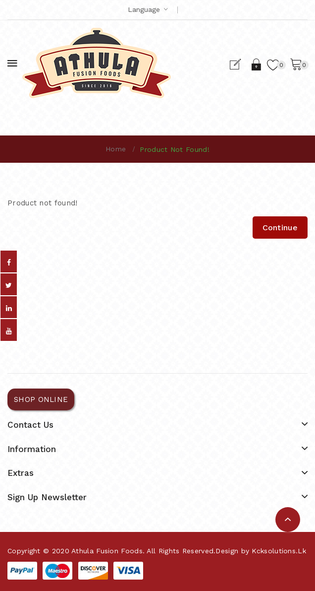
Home (115, 149)
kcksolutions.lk (279, 551)
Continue (280, 227)
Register (239, 64)
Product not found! (174, 149)
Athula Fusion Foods (107, 551)
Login (257, 64)
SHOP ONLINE (41, 399)
